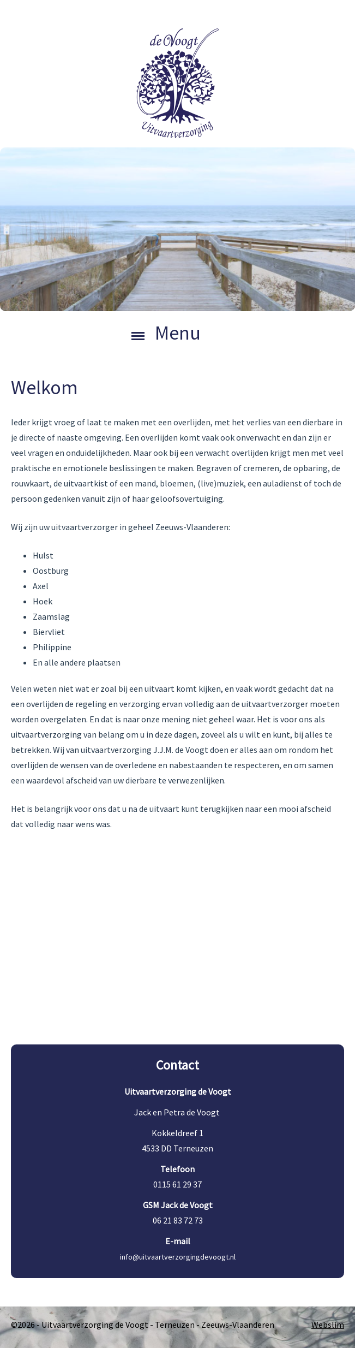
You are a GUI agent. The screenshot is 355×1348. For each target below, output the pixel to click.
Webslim (327, 1324)
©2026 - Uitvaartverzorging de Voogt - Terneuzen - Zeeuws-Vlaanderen (142, 1324)
